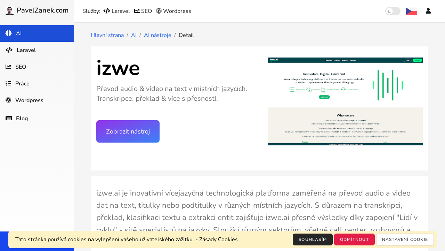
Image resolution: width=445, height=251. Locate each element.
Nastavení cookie (405, 239)
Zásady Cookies (218, 239)
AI (134, 35)
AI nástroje (157, 35)
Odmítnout (354, 239)
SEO (143, 11)
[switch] (392, 11)
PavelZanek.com (37, 10)
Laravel (117, 11)
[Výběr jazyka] (411, 11)
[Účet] (428, 11)
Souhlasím (313, 239)
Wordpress (173, 11)
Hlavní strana (107, 35)
